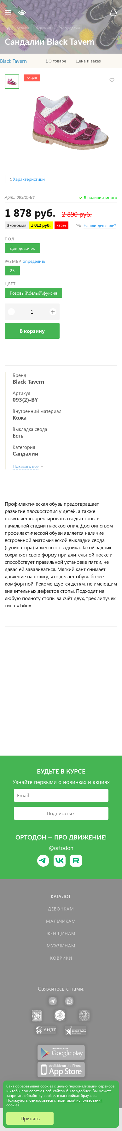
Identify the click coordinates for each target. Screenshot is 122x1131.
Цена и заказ (88, 60)
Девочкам (61, 909)
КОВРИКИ (61, 958)
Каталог (61, 896)
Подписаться (61, 813)
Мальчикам (61, 921)
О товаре (57, 60)
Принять (30, 1118)
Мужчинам (61, 946)
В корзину (32, 330)
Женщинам (61, 933)
